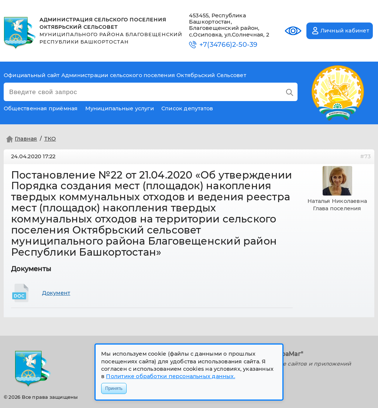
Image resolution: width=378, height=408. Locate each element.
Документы (31, 269)
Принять (114, 388)
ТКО (50, 138)
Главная (20, 139)
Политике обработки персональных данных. (170, 376)
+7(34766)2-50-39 (228, 45)
